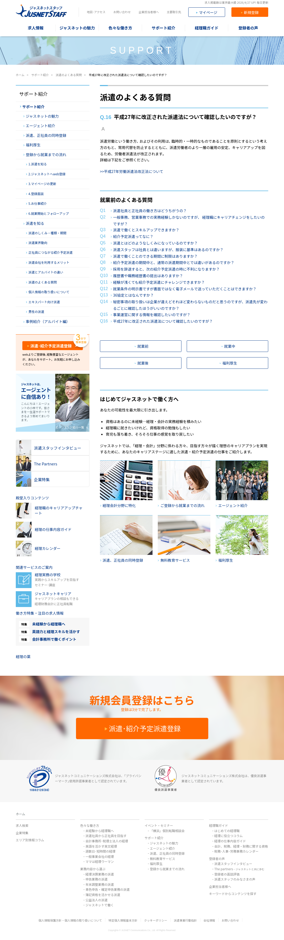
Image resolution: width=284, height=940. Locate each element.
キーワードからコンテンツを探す (232, 893)
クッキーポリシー (155, 920)
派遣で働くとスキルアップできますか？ (146, 229)
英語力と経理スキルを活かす (56, 631)
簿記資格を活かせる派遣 (102, 894)
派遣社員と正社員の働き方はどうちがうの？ (150, 210)
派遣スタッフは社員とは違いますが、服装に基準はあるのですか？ (168, 249)
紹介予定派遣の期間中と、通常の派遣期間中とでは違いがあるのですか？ (173, 262)
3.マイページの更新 (41, 183)
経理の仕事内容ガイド (230, 841)
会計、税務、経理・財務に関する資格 (241, 846)
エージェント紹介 (39, 125)
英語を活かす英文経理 (101, 846)
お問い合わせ (122, 12)
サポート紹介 (32, 106)
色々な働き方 (89, 825)
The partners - (239, 869)
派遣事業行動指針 (185, 920)
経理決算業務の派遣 (99, 874)
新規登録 (250, 12)
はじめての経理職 (227, 830)
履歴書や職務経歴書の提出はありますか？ (148, 275)
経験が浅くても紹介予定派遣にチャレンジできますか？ (159, 282)
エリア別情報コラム (30, 840)
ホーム (20, 814)
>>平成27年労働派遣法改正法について (131, 171)
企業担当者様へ (149, 12)
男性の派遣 (35, 311)
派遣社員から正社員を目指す (105, 835)
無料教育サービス (162, 858)
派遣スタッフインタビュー (233, 863)
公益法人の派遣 (96, 900)
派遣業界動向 (36, 242)
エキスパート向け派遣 (43, 302)
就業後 (141, 363)
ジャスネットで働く (99, 905)
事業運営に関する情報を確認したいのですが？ (151, 314)
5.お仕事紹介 (36, 203)
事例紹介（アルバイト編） (46, 321)
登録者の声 (217, 858)
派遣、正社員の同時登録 (44, 135)
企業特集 (22, 832)
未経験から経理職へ (48, 623)
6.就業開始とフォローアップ (47, 213)
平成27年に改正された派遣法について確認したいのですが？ (163, 321)
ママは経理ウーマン (99, 861)
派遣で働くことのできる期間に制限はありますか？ (155, 256)
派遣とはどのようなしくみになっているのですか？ (155, 243)
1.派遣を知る (36, 164)
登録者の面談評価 (227, 874)
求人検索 (22, 825)
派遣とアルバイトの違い (44, 272)
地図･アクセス (96, 12)
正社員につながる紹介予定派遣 (49, 252)
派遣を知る (33, 223)
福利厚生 (228, 363)
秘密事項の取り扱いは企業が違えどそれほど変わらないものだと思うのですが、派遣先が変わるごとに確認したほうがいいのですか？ (190, 305)
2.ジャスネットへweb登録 (45, 174)
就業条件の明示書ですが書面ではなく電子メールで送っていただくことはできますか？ (184, 288)
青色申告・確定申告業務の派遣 (107, 889)
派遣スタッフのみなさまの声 (234, 879)
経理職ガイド (218, 825)
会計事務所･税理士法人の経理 (106, 841)
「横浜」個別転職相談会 (167, 830)
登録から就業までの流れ (44, 154)
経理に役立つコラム (228, 835)
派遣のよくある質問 (41, 282)
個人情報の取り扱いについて (47, 292)
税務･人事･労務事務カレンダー (236, 851)
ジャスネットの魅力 (41, 116)
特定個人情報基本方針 (123, 920)
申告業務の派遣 (96, 879)
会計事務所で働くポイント (54, 639)
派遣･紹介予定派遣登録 (49, 346)
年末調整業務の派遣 (99, 884)
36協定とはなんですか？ (133, 295)
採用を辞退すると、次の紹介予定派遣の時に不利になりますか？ (166, 269)
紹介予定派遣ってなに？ (133, 236)
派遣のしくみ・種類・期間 (46, 233)
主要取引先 (174, 12)
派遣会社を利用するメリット (47, 262)
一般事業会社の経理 (99, 856)
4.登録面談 (35, 193)
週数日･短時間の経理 (100, 851)
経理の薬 (23, 656)
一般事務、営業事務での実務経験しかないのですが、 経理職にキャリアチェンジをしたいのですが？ (189, 220)
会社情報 (209, 920)
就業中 (228, 346)
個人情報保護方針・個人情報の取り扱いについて (70, 920)
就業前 (141, 346)
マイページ (206, 12)
